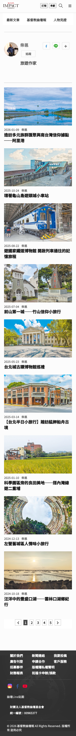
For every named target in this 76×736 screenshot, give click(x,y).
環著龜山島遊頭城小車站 (26, 195)
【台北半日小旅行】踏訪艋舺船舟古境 (36, 424)
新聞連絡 (38, 655)
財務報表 (16, 672)
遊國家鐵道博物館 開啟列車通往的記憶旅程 (37, 253)
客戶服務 (60, 661)
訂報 (44, 5)
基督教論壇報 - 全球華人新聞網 (11, 6)
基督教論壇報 (36, 20)
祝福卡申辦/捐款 (44, 672)
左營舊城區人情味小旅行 (26, 543)
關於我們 (16, 655)
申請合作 (38, 661)
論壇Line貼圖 (15, 697)
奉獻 (52, 5)
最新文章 (12, 20)
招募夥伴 (16, 667)
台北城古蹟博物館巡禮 (24, 367)
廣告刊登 (16, 661)
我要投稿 (60, 655)
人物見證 (60, 20)
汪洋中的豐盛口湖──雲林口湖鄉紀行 (36, 601)
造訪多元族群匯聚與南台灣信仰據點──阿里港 (36, 137)
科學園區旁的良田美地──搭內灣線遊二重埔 (36, 485)
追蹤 (28, 54)
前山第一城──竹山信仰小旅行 (32, 312)
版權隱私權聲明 (43, 667)
